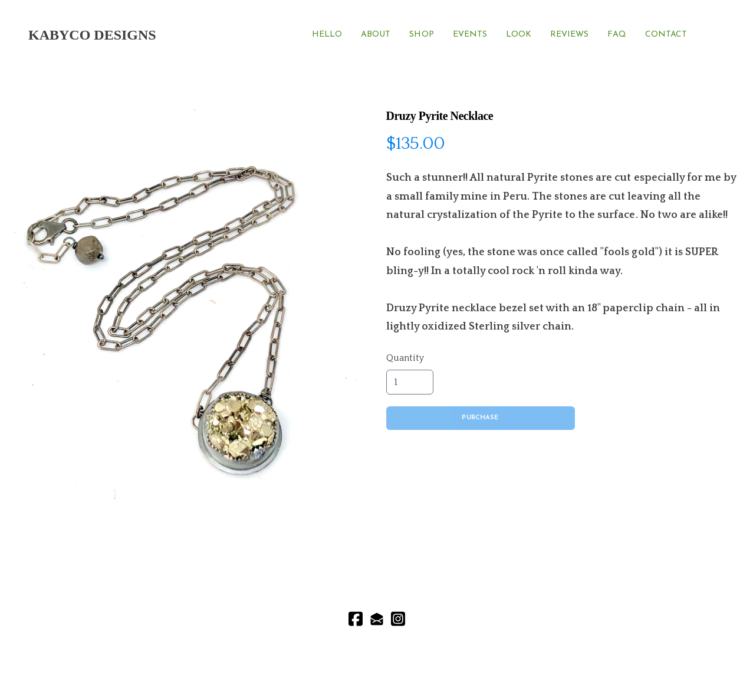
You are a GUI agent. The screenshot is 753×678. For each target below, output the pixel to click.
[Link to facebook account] (355, 619)
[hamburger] (170, 35)
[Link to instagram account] (398, 619)
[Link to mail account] (377, 619)
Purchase (480, 418)
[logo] (92, 35)
